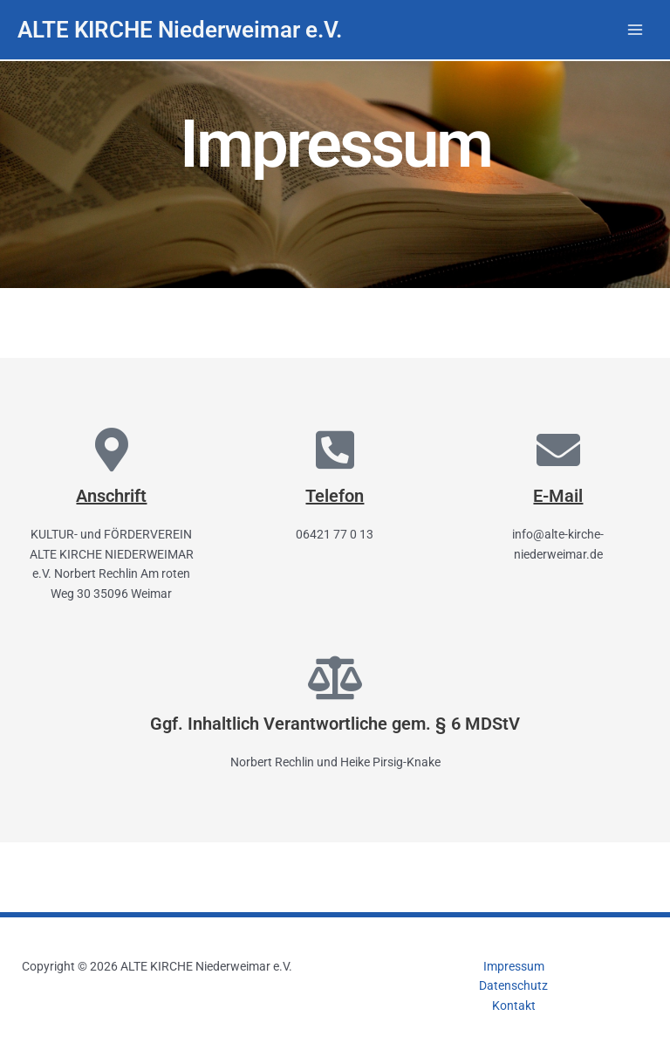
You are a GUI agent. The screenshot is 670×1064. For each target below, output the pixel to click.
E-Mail (558, 495)
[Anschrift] (111, 449)
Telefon (334, 495)
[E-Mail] (558, 449)
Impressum (513, 966)
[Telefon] (335, 449)
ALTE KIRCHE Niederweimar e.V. (179, 29)
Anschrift (111, 495)
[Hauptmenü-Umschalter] (635, 30)
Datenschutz (513, 985)
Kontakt (514, 1006)
